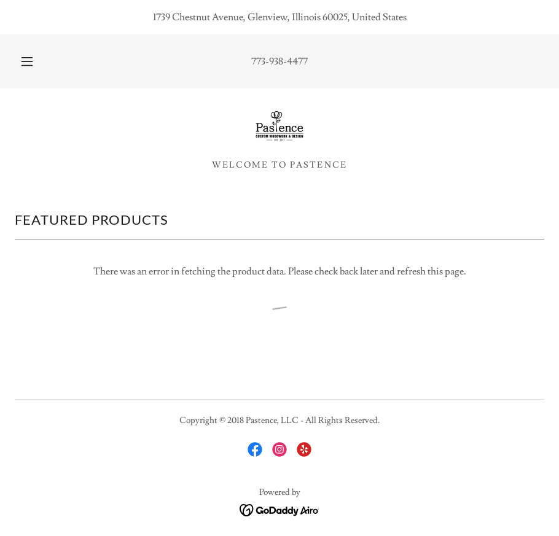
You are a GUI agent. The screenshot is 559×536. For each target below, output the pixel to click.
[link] (279, 127)
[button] (38, 61)
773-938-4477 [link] (279, 61)
